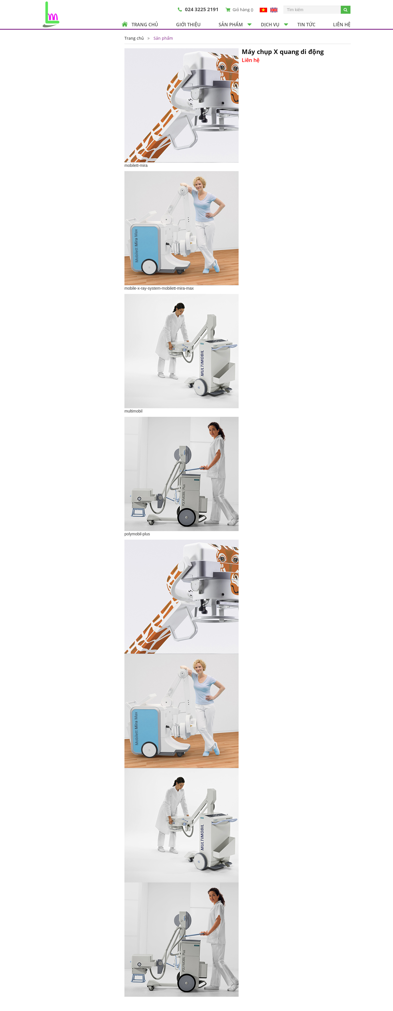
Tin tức (306, 24)
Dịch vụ (270, 24)
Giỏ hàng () (243, 9)
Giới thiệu (188, 24)
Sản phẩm (231, 24)
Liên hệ (341, 24)
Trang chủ (145, 24)
